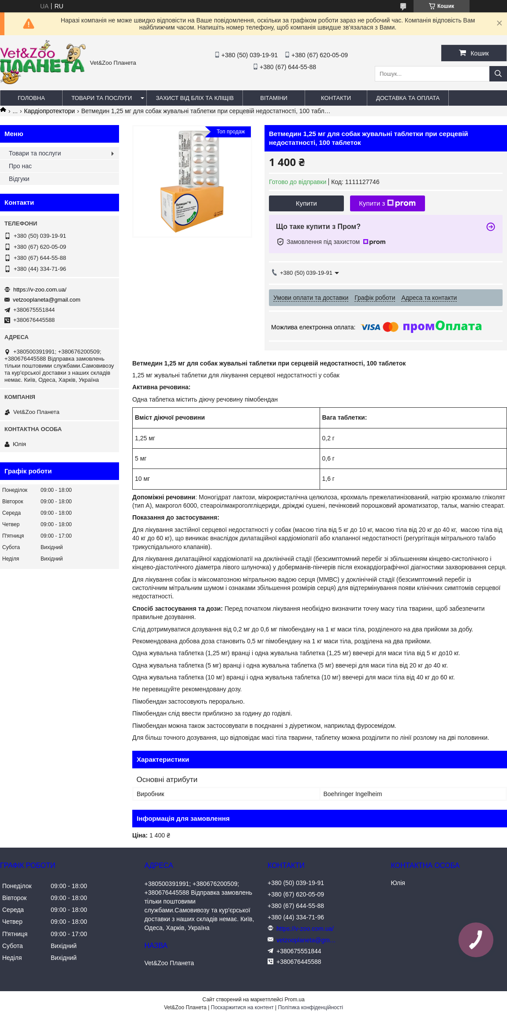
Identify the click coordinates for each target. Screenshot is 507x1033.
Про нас (20, 166)
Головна (31, 98)
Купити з (387, 203)
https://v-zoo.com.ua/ (40, 289)
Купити (306, 203)
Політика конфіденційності (310, 1007)
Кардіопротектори (49, 110)
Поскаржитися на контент (242, 1007)
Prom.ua (295, 999)
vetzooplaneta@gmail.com (46, 299)
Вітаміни (273, 98)
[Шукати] (498, 73)
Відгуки (19, 178)
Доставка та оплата (408, 98)
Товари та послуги (101, 98)
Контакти (336, 98)
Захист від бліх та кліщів (195, 98)
